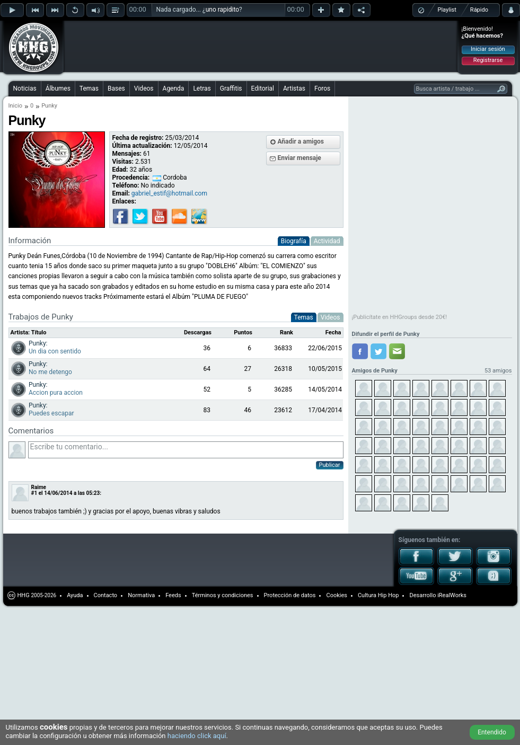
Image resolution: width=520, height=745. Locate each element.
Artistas (294, 88)
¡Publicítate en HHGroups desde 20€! (399, 317)
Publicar (329, 465)
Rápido (479, 9)
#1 (34, 493)
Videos (144, 88)
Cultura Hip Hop (378, 595)
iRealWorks (451, 595)
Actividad (327, 241)
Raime (38, 487)
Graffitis (231, 88)
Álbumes (58, 88)
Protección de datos (290, 595)
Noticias (25, 88)
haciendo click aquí (197, 736)
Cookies (336, 595)
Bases (116, 88)
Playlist (447, 9)
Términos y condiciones (222, 595)
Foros (322, 88)
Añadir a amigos (301, 141)
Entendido (492, 732)
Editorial (262, 88)
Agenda (173, 88)
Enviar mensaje (299, 158)
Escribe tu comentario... (185, 449)
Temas (89, 88)
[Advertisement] (139, 38)
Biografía (293, 241)
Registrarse (488, 60)
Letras (201, 88)
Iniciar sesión (488, 49)
